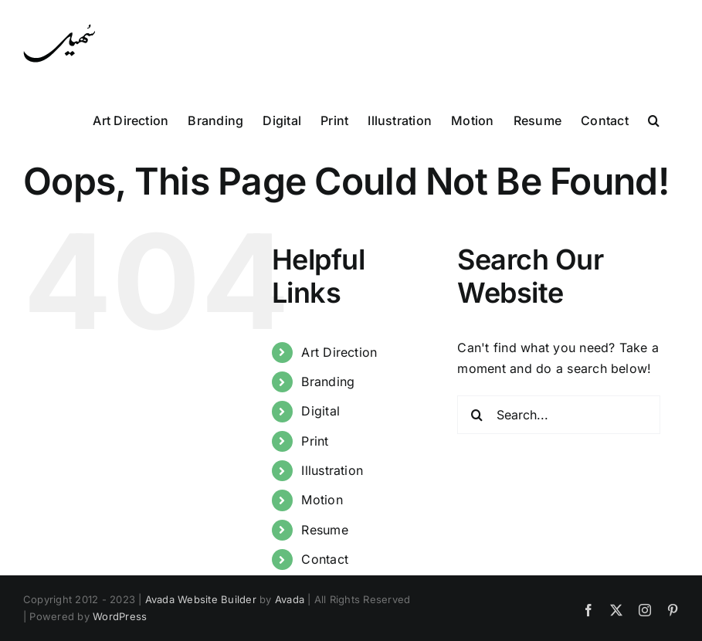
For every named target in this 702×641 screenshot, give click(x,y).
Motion (321, 499)
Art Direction (339, 352)
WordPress (120, 616)
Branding (327, 381)
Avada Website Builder (200, 599)
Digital (320, 411)
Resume (324, 530)
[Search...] (558, 414)
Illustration (332, 470)
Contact (324, 559)
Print (314, 441)
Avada (289, 599)
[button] (654, 118)
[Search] (476, 414)
